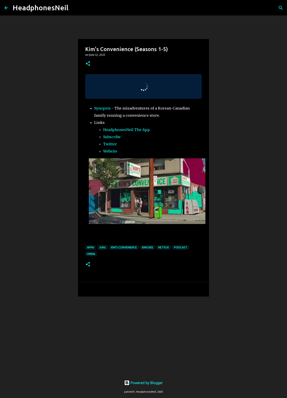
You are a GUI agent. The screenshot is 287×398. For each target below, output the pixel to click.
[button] (88, 64)
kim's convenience (124, 247)
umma (91, 253)
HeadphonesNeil (40, 8)
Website (110, 151)
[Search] (74, 7)
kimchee (147, 247)
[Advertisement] (143, 334)
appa (90, 247)
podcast (180, 247)
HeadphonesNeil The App (126, 129)
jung (102, 247)
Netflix (163, 247)
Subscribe (112, 137)
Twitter (110, 144)
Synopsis (102, 108)
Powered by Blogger (143, 383)
